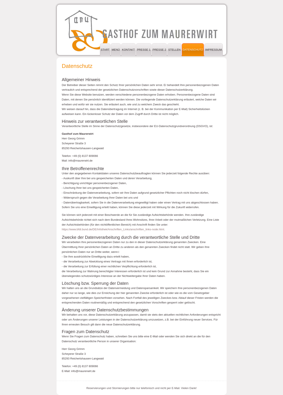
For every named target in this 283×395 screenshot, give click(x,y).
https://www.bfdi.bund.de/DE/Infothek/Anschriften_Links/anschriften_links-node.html (113, 229)
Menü (116, 49)
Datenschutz (193, 49)
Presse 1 (144, 49)
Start (105, 49)
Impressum (213, 49)
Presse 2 (159, 49)
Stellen (174, 49)
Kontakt (128, 49)
